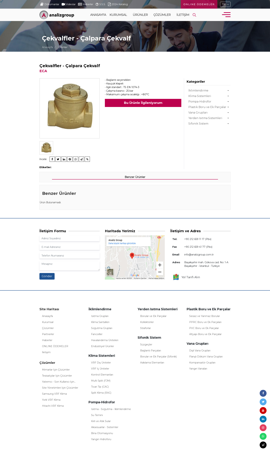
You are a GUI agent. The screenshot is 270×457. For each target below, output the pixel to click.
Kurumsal (118, 21)
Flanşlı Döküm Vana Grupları (206, 356)
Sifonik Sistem (198, 123)
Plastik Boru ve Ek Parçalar (207, 107)
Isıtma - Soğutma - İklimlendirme (111, 409)
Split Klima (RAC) (101, 392)
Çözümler (162, 21)
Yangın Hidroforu (101, 439)
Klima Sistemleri (199, 96)
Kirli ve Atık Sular (101, 421)
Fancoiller (96, 334)
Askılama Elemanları (152, 362)
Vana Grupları (198, 112)
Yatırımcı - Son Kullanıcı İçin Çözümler (58, 382)
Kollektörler (147, 322)
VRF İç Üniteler (100, 368)
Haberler (47, 340)
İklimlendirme (198, 90)
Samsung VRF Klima (54, 393)
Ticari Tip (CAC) (100, 386)
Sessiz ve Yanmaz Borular (204, 316)
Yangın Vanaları (198, 368)
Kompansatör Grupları (202, 362)
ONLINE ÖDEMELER (199, 4)
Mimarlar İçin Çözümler (56, 369)
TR (223, 4)
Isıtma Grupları (99, 316)
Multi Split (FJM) (100, 380)
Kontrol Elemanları (102, 374)
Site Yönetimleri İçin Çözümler (60, 387)
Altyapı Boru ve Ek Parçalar (205, 334)
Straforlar (145, 328)
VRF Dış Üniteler (101, 362)
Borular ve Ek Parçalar (153, 316)
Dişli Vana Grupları (199, 350)
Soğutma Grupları (101, 328)
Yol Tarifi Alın (186, 277)
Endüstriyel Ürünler (102, 346)
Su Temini (97, 415)
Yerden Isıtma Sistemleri (205, 118)
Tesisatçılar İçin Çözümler (57, 375)
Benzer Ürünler (135, 177)
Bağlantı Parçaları (150, 350)
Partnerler (48, 334)
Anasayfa (98, 15)
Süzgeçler (146, 344)
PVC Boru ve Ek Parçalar (204, 328)
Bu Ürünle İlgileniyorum (143, 103)
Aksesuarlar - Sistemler (104, 427)
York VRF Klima (51, 399)
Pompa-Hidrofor (199, 101)
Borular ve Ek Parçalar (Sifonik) (158, 356)
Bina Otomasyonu (102, 433)
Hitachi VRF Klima (53, 405)
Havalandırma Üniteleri (104, 340)
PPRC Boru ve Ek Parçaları (205, 322)
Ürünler (140, 21)
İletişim (182, 15)
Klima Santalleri (100, 322)
